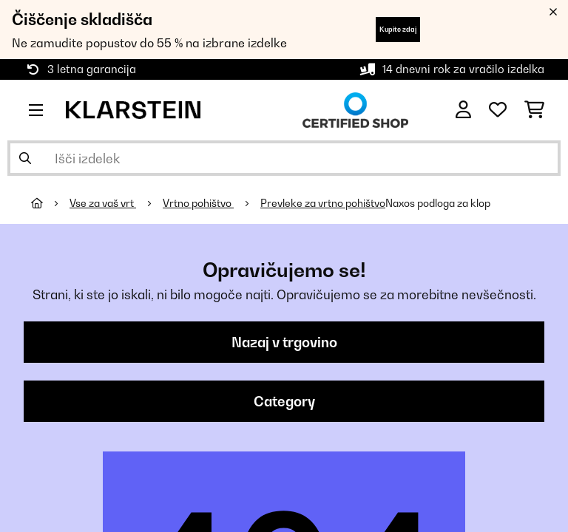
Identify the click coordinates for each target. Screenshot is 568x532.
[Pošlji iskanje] (25, 158)
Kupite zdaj (397, 29)
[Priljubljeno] (498, 110)
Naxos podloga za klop (437, 203)
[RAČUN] (463, 110)
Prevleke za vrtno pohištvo (322, 203)
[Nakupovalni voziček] (534, 110)
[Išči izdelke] (284, 158)
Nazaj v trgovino (284, 342)
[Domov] (50, 203)
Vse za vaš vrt (103, 203)
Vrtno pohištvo (198, 203)
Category (284, 401)
